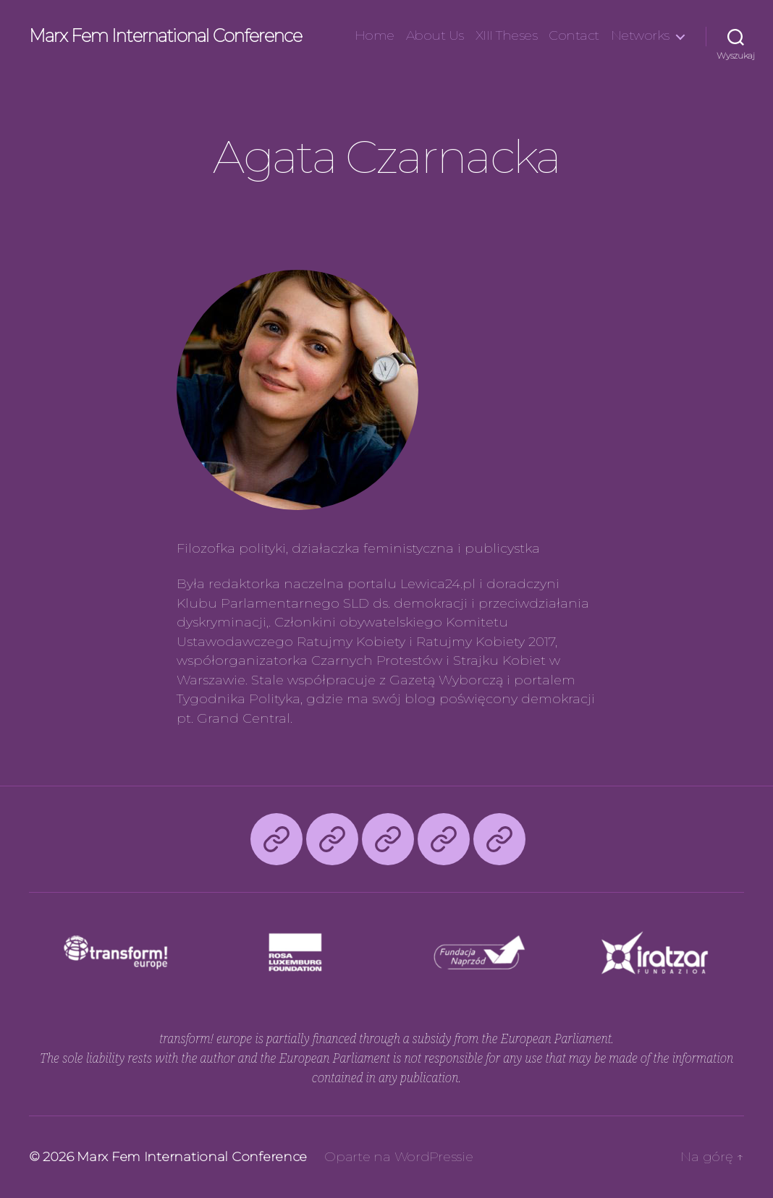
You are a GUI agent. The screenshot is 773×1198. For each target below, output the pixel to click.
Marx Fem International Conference (165, 36)
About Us (435, 35)
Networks (640, 35)
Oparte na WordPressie (398, 1157)
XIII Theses (507, 35)
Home (374, 35)
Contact (574, 35)
